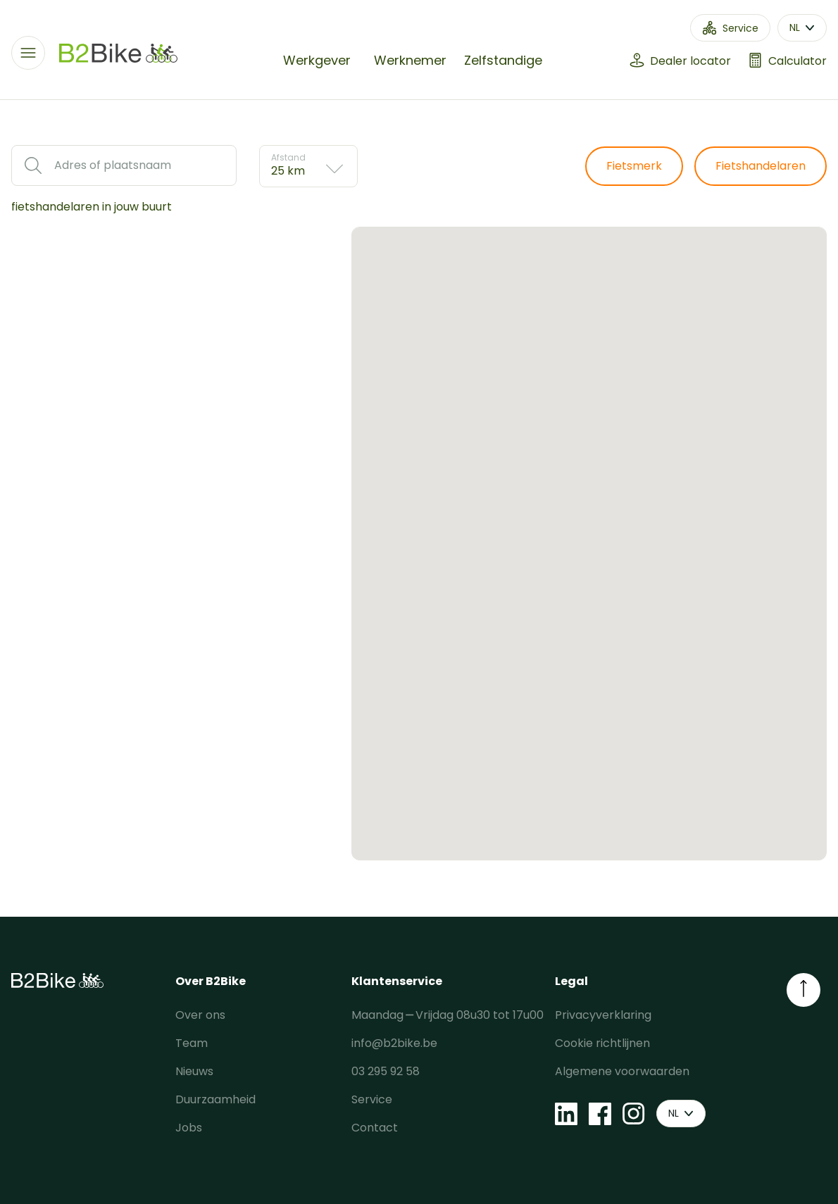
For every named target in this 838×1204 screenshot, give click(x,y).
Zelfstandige (503, 60)
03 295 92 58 (385, 1071)
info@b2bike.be (394, 1043)
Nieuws (194, 1071)
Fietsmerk (634, 166)
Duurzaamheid (215, 1099)
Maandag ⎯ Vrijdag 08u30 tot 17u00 (447, 1015)
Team (191, 1043)
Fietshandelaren (760, 166)
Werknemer (410, 60)
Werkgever (317, 60)
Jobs (188, 1128)
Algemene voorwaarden (622, 1071)
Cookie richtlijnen (602, 1043)
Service (371, 1099)
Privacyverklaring (603, 1015)
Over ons (200, 1015)
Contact (374, 1128)
